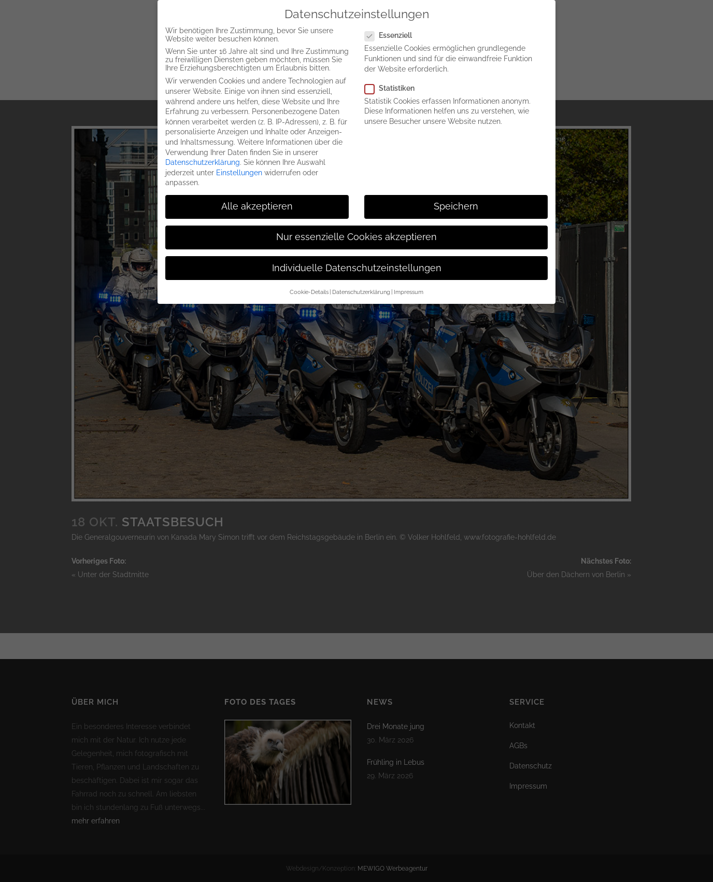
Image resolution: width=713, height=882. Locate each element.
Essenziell (392, 28)
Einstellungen (239, 165)
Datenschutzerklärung (202, 155)
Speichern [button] (456, 199)
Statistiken (393, 80)
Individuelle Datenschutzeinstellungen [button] (356, 260)
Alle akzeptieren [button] (257, 199)
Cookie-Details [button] (309, 285)
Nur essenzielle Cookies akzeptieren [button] (356, 230)
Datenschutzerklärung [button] (361, 285)
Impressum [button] (408, 285)
